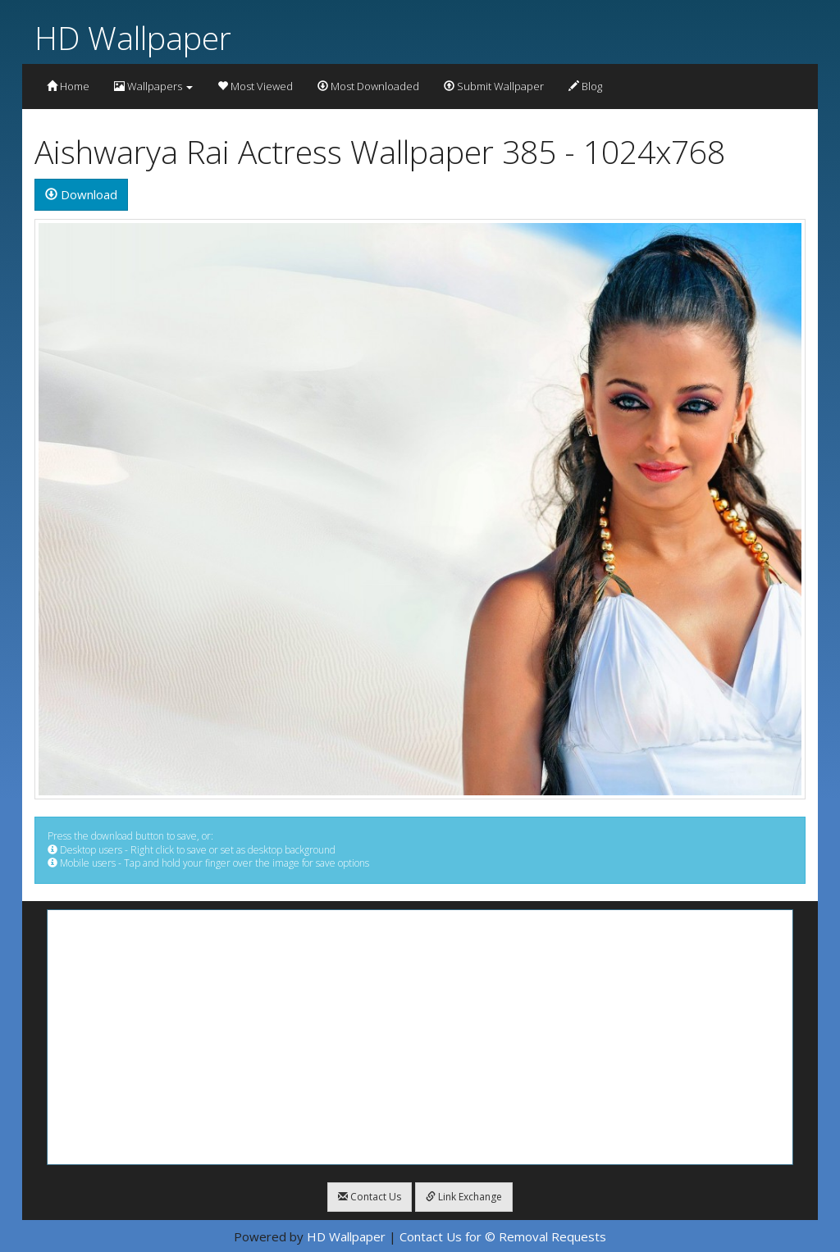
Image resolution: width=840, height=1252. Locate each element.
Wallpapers (153, 86)
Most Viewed (255, 86)
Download (81, 194)
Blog (585, 86)
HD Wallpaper (132, 37)
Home (68, 86)
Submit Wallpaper (494, 86)
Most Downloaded (368, 86)
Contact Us (369, 1197)
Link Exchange (464, 1197)
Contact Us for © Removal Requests (502, 1236)
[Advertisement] (420, 1037)
